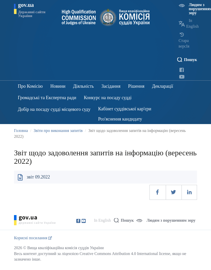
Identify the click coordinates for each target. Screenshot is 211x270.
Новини (57, 86)
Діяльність (83, 86)
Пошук (190, 59)
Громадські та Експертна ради (47, 97)
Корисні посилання (33, 238)
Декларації (162, 86)
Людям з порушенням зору (170, 220)
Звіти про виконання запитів (58, 130)
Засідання (110, 86)
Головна (21, 130)
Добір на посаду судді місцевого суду (54, 109)
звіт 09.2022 (38, 176)
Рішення (136, 86)
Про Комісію (30, 86)
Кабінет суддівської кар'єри (124, 108)
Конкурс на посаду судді (108, 97)
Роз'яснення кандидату (120, 119)
